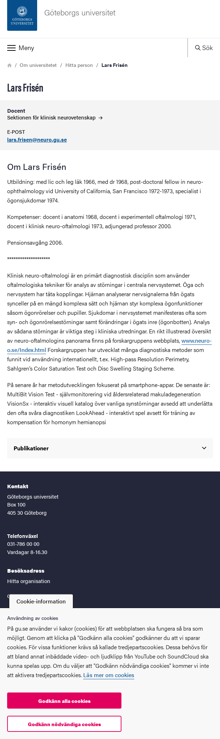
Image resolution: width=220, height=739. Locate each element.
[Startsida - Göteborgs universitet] (110, 19)
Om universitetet (38, 64)
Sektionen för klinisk (54, 117)
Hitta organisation (28, 580)
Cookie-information (41, 601)
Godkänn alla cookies (64, 700)
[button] (94, 47)
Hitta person (79, 64)
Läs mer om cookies (108, 675)
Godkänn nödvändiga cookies (64, 724)
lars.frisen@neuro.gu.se (37, 139)
